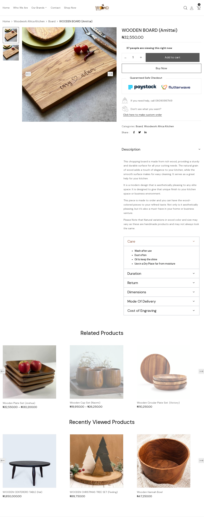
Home (6, 21)
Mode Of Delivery (141, 301)
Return (132, 283)
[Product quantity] (133, 57)
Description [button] (131, 149)
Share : (126, 132)
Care (131, 241)
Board (52, 21)
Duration (134, 273)
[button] (198, 8)
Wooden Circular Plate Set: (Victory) (158, 402)
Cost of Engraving (142, 310)
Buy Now (161, 68)
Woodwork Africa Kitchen (29, 21)
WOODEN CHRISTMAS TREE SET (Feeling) (94, 492)
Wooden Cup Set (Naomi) (85, 402)
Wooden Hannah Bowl (150, 492)
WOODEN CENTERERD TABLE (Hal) (22, 492)
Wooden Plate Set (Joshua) (19, 403)
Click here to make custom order (142, 114)
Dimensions (136, 292)
